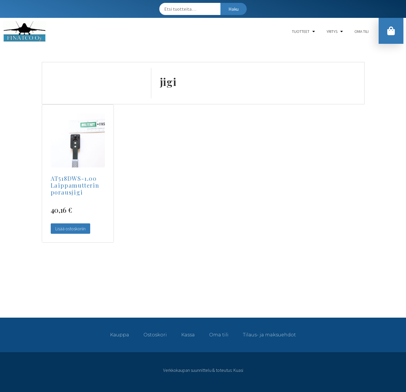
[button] (391, 31)
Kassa (188, 335)
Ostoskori (155, 335)
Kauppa (119, 335)
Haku (234, 9)
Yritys (334, 31)
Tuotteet (303, 31)
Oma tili (361, 31)
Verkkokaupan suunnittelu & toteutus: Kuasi (203, 370)
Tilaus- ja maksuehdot (269, 335)
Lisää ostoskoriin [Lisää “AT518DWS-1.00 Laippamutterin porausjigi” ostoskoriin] (70, 228)
